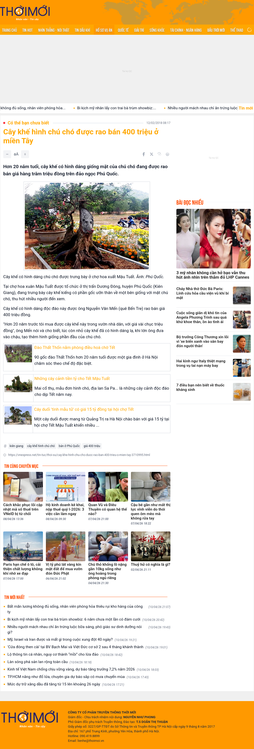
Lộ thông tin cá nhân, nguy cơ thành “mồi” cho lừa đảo (65, 654)
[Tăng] (25, 154)
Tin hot (27, 30)
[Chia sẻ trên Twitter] (152, 154)
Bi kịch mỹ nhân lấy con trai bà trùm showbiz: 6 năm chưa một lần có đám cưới (85, 619)
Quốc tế (123, 30)
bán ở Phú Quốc (69, 446)
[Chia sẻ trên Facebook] (144, 154)
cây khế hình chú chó (41, 446)
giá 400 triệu (92, 446)
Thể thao (236, 30)
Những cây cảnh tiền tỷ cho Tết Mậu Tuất (72, 378)
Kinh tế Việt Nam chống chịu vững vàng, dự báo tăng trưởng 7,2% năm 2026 (83, 669)
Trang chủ (9, 30)
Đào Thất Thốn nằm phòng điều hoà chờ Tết (74, 347)
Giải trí (139, 30)
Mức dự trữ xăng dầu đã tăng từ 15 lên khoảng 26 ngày (65, 684)
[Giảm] (7, 154)
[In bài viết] (167, 154)
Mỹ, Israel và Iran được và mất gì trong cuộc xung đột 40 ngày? (72, 639)
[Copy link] (159, 154)
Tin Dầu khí (82, 30)
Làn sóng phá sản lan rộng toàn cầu (49, 662)
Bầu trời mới (216, 30)
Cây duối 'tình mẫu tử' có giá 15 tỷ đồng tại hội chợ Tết (83, 409)
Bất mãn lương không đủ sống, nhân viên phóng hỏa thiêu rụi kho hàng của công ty (88, 609)
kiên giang (16, 446)
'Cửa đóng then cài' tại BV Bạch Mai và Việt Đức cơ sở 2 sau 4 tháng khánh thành (87, 647)
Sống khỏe (157, 30)
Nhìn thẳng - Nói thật (53, 30)
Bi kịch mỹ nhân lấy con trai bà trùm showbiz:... (122, 108)
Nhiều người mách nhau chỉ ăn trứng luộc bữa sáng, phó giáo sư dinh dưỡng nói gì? (88, 630)
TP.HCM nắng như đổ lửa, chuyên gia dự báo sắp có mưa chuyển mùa (78, 676)
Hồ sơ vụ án (104, 30)
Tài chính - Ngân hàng (186, 30)
